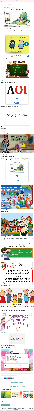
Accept (16, 409)
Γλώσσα (5, 4)
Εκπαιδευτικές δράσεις (10, 4)
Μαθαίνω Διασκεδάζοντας (4, 332)
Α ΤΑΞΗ (2, 4)
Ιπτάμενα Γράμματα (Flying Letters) (5, 154)
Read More (19, 409)
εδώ (14, 345)
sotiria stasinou (3, 308)
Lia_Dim (2, 80)
